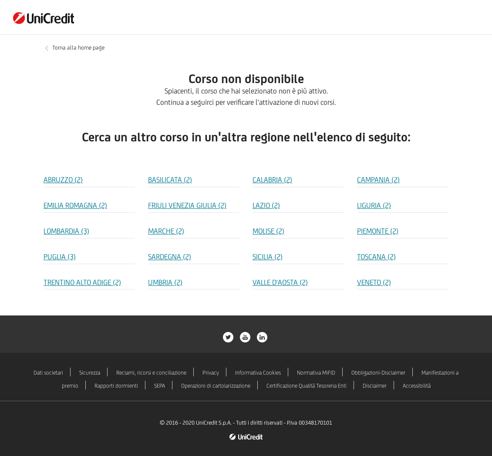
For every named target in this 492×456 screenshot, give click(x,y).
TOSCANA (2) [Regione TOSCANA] (376, 256)
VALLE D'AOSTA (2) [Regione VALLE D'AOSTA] (280, 282)
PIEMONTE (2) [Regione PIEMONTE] (377, 231)
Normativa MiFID (316, 372)
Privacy (210, 372)
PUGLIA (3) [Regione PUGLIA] (60, 256)
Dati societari (48, 372)
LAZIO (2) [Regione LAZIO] (266, 205)
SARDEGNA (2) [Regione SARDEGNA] (169, 256)
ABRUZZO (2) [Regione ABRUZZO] (63, 179)
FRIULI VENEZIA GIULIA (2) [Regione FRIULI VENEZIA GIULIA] (187, 205)
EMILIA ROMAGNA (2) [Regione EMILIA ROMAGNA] (75, 205)
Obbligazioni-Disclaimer (378, 372)
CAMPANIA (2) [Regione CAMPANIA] (378, 179)
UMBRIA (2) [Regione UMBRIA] (165, 282)
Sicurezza (89, 372)
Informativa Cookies (258, 372)
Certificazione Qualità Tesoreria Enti (306, 385)
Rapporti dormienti (116, 385)
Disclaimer (375, 385)
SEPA (159, 385)
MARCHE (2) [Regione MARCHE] (166, 231)
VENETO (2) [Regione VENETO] (374, 282)
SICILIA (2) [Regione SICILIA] (268, 256)
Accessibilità (417, 385)
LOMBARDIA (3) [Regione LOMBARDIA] (66, 231)
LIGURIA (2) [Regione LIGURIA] (374, 205)
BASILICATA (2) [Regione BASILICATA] (170, 179)
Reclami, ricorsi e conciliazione (151, 372)
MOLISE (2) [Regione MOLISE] (268, 231)
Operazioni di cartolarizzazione (215, 385)
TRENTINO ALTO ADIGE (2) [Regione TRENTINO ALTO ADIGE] (82, 282)
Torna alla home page (78, 47)
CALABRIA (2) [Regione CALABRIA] (272, 179)
